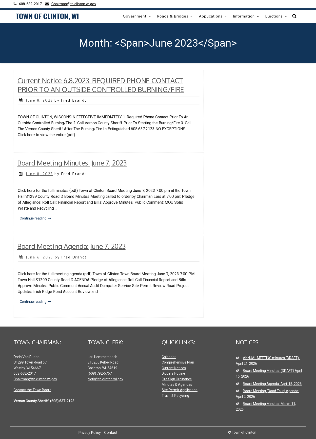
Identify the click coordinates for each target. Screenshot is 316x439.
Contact (110, 432)
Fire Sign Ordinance (177, 379)
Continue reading (36, 218)
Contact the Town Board (32, 390)
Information (246, 16)
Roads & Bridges (175, 16)
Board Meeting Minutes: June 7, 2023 (72, 162)
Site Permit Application (180, 390)
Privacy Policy (90, 432)
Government (137, 16)
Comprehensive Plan (178, 362)
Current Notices (174, 368)
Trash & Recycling (175, 396)
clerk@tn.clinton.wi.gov (105, 379)
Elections (276, 16)
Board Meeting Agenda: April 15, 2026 (272, 384)
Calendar (169, 357)
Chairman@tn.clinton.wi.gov (35, 379)
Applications (213, 16)
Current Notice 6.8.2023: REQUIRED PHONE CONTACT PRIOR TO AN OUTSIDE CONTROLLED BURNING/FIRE (100, 85)
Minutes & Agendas (177, 384)
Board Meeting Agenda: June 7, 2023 (71, 246)
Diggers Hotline (173, 373)
